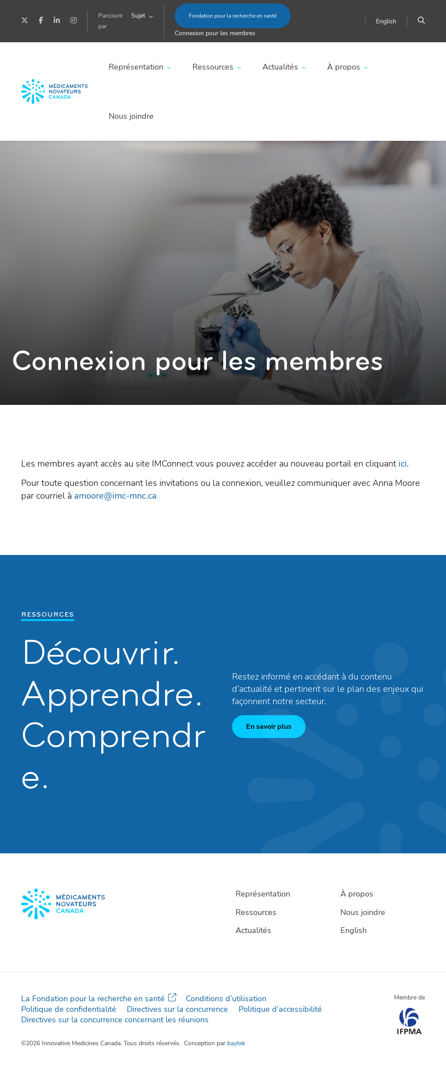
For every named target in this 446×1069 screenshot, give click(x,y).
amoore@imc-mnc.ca (115, 496)
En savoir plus (268, 726)
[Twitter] (24, 21)
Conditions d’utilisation (226, 998)
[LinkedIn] (57, 21)
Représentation (136, 67)
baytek (236, 1043)
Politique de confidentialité (68, 1009)
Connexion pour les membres (215, 33)
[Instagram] (73, 21)
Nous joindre (131, 116)
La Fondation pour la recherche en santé (93, 998)
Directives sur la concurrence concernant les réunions (115, 1019)
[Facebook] (41, 21)
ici (402, 464)
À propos (343, 67)
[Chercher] (421, 21)
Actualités (280, 67)
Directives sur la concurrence (177, 1009)
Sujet (138, 15)
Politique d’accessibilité (280, 1009)
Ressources (212, 67)
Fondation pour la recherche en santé (232, 15)
